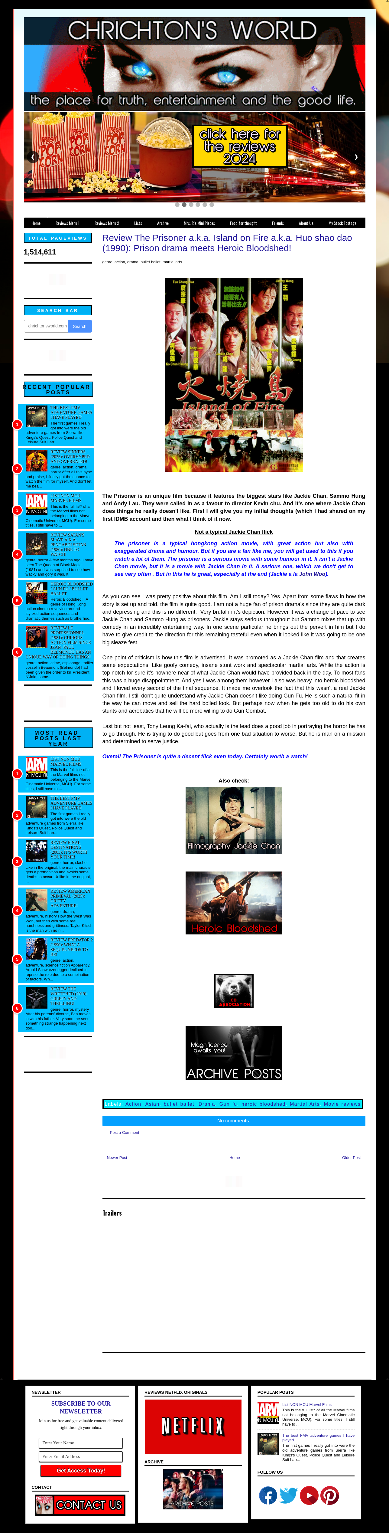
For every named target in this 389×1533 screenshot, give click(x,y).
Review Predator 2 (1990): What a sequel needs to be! (71, 947)
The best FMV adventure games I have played (71, 412)
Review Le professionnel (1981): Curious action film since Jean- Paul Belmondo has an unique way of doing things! (58, 642)
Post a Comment (124, 1132)
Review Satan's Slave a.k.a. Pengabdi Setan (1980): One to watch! (68, 545)
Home (234, 1157)
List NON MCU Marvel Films (65, 498)
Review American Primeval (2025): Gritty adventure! (70, 898)
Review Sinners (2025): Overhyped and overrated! (70, 457)
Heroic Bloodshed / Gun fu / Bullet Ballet (71, 589)
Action (133, 1104)
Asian (152, 1104)
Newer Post (117, 1157)
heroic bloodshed (264, 1104)
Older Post (351, 1157)
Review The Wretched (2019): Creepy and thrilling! (68, 996)
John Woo (312, 574)
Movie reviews (342, 1104)
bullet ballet (179, 1104)
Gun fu (228, 1104)
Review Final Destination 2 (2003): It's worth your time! (68, 849)
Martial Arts (305, 1104)
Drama (207, 1104)
